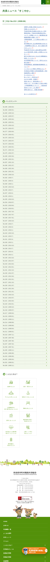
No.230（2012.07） (9, 273)
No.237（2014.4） (8, 251)
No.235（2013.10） (9, 257)
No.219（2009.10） (9, 307)
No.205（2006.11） (9, 350)
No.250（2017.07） (9, 214)
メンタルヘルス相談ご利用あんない (34, 68)
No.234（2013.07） (9, 261)
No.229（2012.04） (9, 276)
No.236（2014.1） (8, 254)
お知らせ (6, 503)
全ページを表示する (30, 94)
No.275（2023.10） (9, 137)
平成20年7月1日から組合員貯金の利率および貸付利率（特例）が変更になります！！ (35, 52)
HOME (4, 5)
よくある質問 (7, 511)
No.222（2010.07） (9, 297)
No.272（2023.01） (9, 147)
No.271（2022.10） (9, 150)
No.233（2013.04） (9, 264)
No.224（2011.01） (9, 291)
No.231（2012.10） (9, 270)
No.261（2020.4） (8, 180)
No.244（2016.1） (8, 230)
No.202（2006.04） (9, 359)
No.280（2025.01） (9, 122)
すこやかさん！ (28, 75)
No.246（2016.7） (8, 224)
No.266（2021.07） (9, 165)
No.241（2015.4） (8, 239)
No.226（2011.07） (9, 285)
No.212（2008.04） (9, 328)
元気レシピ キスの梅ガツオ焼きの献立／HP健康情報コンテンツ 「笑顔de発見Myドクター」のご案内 (35, 85)
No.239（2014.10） (9, 245)
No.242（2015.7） (8, 236)
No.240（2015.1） (8, 242)
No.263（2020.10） (9, 174)
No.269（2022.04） (9, 156)
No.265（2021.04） (9, 168)
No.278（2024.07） (9, 128)
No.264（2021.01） (9, 171)
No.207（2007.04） (9, 344)
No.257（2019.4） (8, 193)
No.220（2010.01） (9, 304)
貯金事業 (6, 542)
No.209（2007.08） (9, 337)
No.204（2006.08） (9, 353)
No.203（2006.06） (9, 356)
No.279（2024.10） (9, 125)
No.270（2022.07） (9, 153)
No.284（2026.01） (9, 110)
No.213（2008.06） (9, 325)
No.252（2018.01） (9, 208)
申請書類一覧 (7, 507)
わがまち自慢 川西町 (30, 79)
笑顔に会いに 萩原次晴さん (32, 81)
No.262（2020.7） (8, 177)
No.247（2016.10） (9, 220)
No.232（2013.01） (9, 267)
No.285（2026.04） (9, 107)
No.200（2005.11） (9, 365)
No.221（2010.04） (9, 301)
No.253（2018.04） (9, 205)
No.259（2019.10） (9, 187)
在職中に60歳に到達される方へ (33, 27)
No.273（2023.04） (9, 144)
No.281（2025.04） (9, 119)
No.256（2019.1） (8, 196)
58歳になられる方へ (30, 29)
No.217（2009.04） (9, 313)
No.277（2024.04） (9, 131)
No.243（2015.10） (9, 233)
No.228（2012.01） (9, 279)
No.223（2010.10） (9, 294)
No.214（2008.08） (9, 322)
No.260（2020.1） (8, 184)
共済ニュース (7, 514)
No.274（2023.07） (9, 140)
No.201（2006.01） (9, 362)
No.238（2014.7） (8, 248)
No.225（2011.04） (9, 288)
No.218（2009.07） (9, 310)
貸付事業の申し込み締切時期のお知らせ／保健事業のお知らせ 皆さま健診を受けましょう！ (35, 46)
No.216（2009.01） (9, 316)
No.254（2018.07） (9, 202)
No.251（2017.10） (9, 211)
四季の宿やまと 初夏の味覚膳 (33, 89)
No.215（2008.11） (9, 319)
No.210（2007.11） (9, 334)
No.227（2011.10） (9, 282)
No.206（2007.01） (9, 347)
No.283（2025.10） (9, 113)
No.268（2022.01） (9, 159)
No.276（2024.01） (9, 134)
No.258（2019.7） (8, 190)
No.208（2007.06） (9, 341)
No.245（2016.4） (8, 227)
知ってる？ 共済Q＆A (31, 77)
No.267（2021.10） (9, 162)
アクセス (6, 518)
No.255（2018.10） (9, 199)
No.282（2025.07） (9, 116)
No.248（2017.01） (9, 217)
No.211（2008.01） (9, 331)
